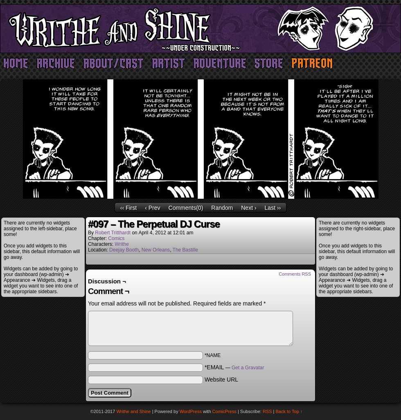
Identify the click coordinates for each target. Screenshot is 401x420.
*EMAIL (234, 367)
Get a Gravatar (248, 368)
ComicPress (224, 411)
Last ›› (273, 207)
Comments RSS (295, 274)
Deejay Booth (124, 250)
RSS (267, 411)
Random (222, 207)
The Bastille (185, 250)
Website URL (221, 379)
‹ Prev (152, 207)
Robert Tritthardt (113, 233)
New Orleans (156, 250)
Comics (116, 238)
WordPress (191, 411)
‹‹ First (128, 207)
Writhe (121, 244)
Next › (248, 207)
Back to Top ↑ (289, 411)
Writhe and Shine (200, 28)
